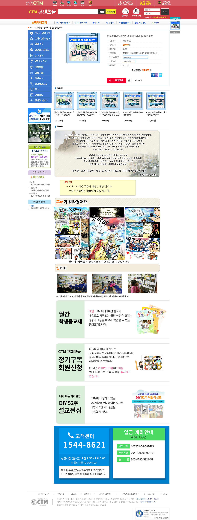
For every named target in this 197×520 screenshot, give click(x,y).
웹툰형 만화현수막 (56, 27)
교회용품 (39, 27)
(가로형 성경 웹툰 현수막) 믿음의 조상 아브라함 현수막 (64, 113)
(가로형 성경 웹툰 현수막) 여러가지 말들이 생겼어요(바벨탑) (110, 113)
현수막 (46, 27)
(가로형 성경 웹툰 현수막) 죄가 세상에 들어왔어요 (156, 113)
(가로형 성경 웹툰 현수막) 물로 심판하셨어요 (133, 113)
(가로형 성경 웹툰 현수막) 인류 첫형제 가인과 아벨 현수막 (87, 113)
